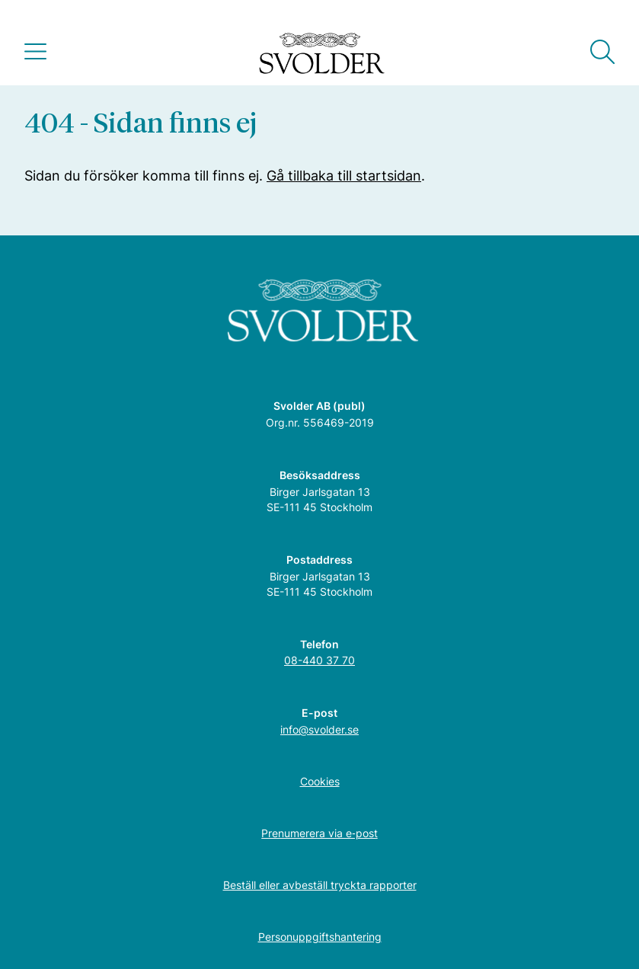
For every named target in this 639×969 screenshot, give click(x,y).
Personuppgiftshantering (320, 936)
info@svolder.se (319, 729)
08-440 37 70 (319, 660)
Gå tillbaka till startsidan (344, 176)
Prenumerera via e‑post (319, 833)
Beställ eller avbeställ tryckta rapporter (320, 884)
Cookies (320, 781)
